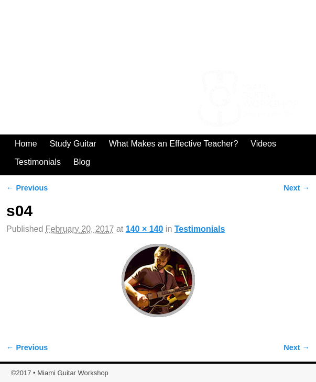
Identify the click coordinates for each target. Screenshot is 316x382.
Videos (263, 143)
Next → (297, 188)
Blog (81, 162)
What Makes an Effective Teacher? (173, 143)
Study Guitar (73, 143)
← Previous (27, 188)
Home (26, 143)
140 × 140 (145, 228)
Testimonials (38, 162)
